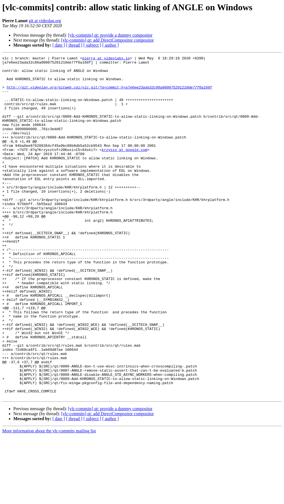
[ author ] (110, 45)
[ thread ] (74, 45)
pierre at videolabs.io (106, 58)
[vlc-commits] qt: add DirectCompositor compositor (107, 40)
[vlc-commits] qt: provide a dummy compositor (110, 35)
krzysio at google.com (124, 168)
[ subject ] (92, 45)
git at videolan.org (45, 20)
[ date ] (58, 45)
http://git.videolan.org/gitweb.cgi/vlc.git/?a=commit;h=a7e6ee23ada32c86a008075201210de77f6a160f (109, 93)
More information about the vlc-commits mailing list (49, 499)
